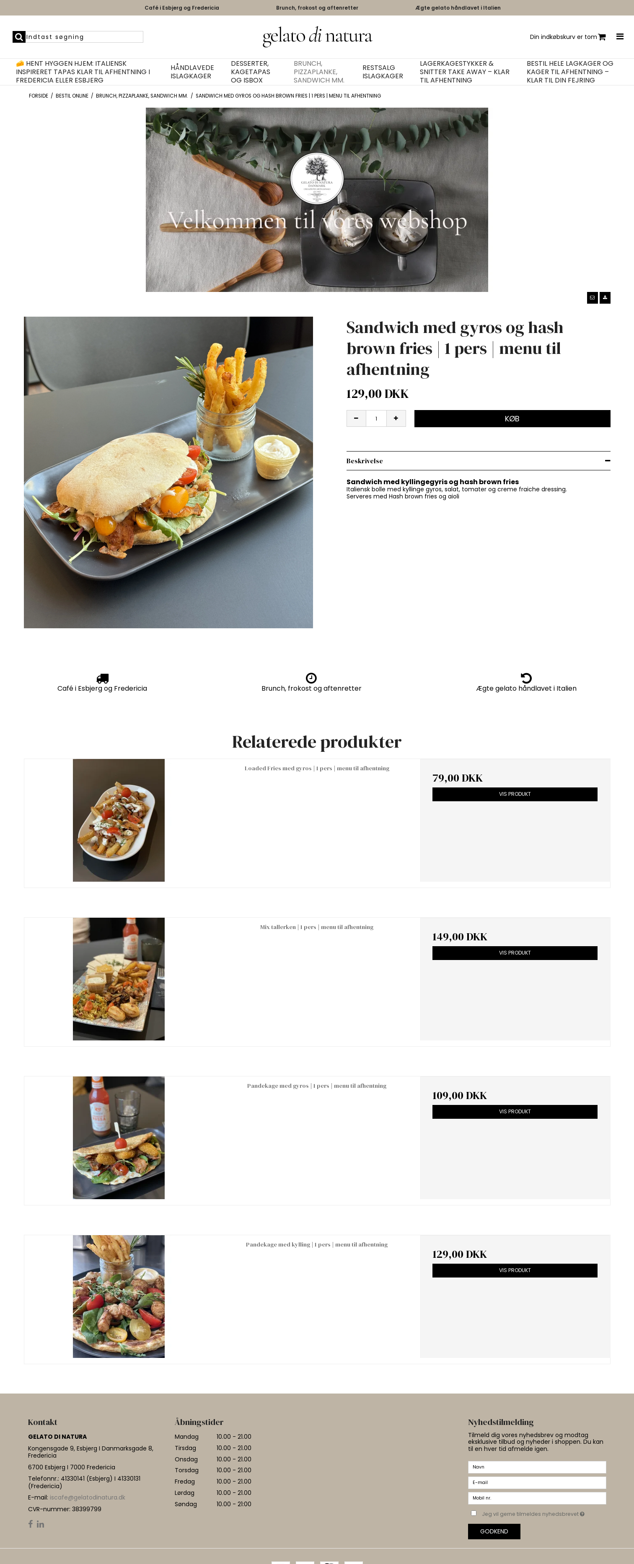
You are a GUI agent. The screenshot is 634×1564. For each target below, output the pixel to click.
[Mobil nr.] (537, 1498)
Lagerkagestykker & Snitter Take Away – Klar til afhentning (465, 72)
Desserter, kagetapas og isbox (250, 72)
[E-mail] (537, 1482)
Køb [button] (512, 418)
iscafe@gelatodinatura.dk (87, 1497)
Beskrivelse (365, 460)
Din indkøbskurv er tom (568, 37)
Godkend (494, 1531)
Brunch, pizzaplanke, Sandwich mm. (319, 72)
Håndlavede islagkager (192, 72)
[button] (592, 298)
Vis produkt (515, 793)
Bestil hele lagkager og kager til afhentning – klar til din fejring (570, 72)
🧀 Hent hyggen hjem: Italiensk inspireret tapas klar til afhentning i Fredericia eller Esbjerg (83, 72)
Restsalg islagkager (382, 72)
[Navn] (537, 1467)
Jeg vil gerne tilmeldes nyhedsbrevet (544, 1512)
